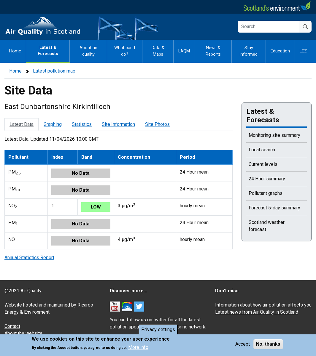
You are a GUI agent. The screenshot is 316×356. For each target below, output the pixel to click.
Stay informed (249, 51)
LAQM (184, 51)
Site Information (118, 124)
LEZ (303, 51)
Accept (242, 344)
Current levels (263, 164)
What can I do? (124, 51)
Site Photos (157, 124)
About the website (23, 333)
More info (138, 347)
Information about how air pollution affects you (263, 305)
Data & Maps (158, 51)
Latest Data (21, 124)
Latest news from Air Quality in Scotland (256, 312)
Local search (262, 150)
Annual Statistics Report (29, 257)
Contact (12, 326)
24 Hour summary (267, 179)
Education (280, 51)
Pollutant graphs (265, 193)
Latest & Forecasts (48, 51)
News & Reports (213, 51)
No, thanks (268, 344)
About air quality (88, 51)
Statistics (82, 124)
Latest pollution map (54, 71)
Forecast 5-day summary (274, 208)
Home (15, 51)
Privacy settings (158, 329)
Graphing (53, 124)
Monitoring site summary (274, 135)
